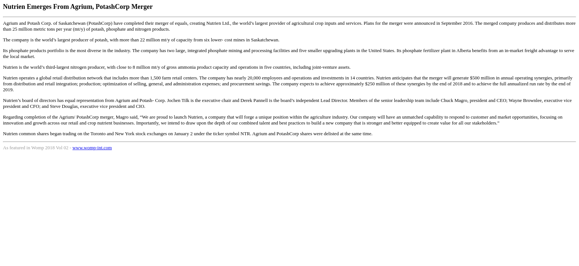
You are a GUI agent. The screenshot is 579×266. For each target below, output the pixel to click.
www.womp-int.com (92, 147)
